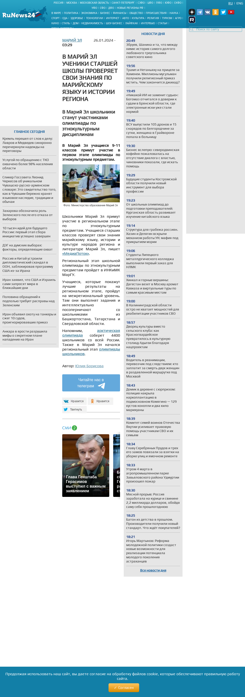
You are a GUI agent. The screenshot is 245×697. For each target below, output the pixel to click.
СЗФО (141, 2)
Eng (239, 3)
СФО (102, 7)
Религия (153, 18)
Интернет (112, 18)
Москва (71, 2)
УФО (94, 7)
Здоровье (76, 18)
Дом (75, 23)
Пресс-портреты (62, 28)
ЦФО (150, 2)
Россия (58, 2)
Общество (136, 12)
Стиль (66, 23)
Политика (71, 12)
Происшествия (156, 12)
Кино (55, 23)
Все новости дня (153, 570)
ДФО (111, 7)
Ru (230, 3)
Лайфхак (131, 23)
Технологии (94, 18)
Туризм (167, 18)
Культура (138, 18)
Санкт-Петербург (123, 2)
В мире (56, 12)
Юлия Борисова (89, 366)
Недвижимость (92, 23)
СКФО (177, 2)
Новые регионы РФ (130, 7)
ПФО (159, 2)
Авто (125, 18)
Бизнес (105, 12)
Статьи (162, 23)
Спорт (55, 18)
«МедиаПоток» (75, 253)
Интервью (148, 23)
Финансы (119, 12)
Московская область (94, 2)
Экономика (89, 12)
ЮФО (168, 2)
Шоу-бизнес (114, 23)
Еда (64, 18)
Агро (178, 18)
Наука (174, 12)
